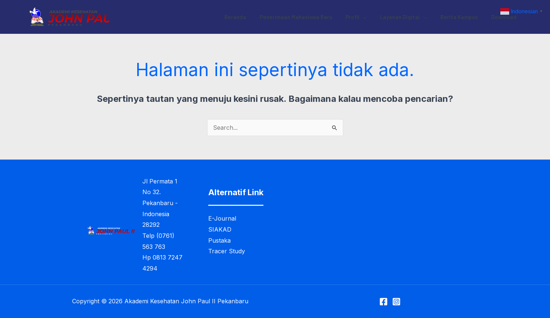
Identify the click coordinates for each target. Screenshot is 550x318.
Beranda (249, 17)
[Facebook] (383, 301)
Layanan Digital (409, 16)
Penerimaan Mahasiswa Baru (307, 17)
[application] (371, 16)
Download (505, 17)
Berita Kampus (463, 17)
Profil (364, 16)
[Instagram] (396, 301)
